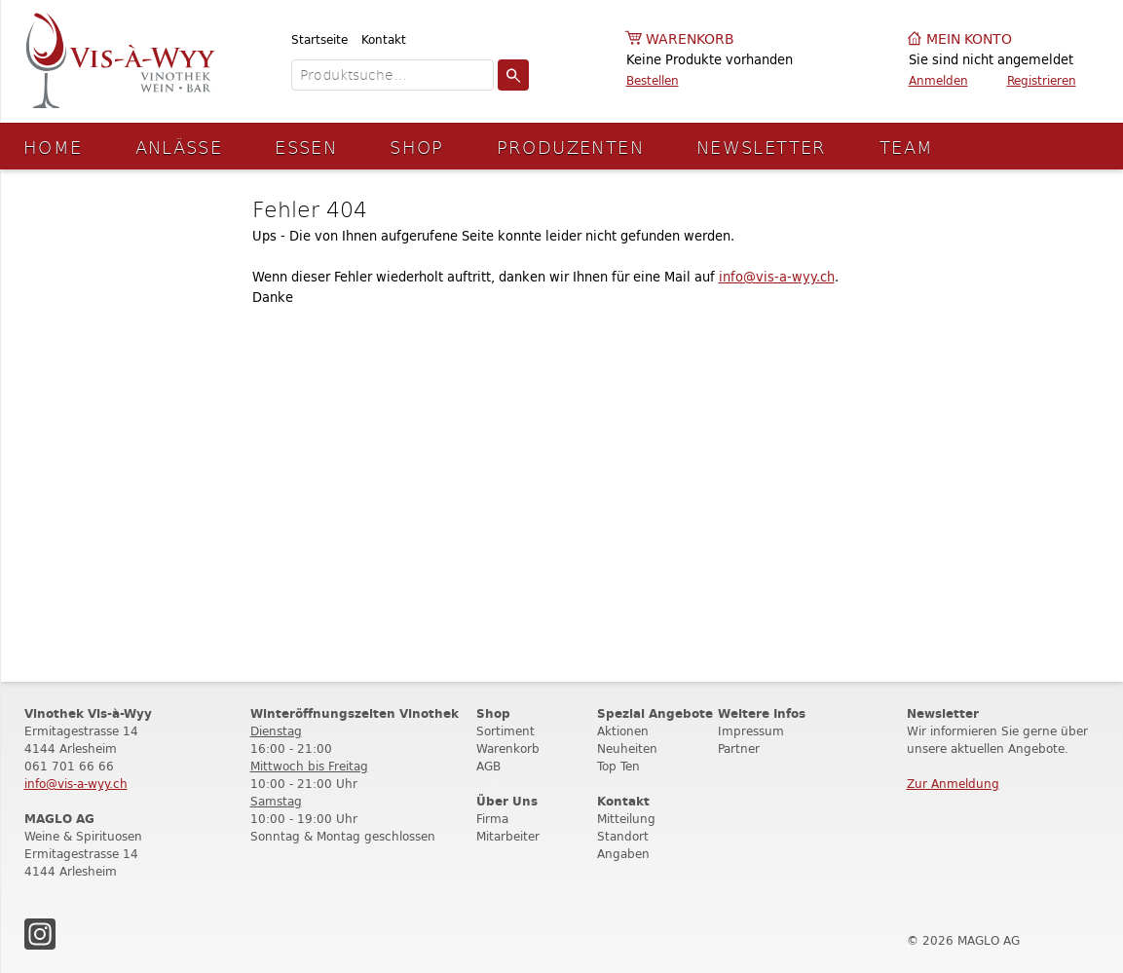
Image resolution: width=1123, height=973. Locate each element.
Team (907, 146)
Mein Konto (969, 39)
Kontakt (383, 39)
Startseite (319, 39)
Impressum (751, 731)
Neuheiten (627, 748)
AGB (488, 766)
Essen (306, 146)
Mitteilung (626, 818)
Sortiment (505, 731)
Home (53, 146)
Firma (492, 818)
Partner (739, 748)
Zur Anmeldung (953, 783)
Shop (417, 146)
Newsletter (761, 146)
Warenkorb (690, 39)
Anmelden (938, 80)
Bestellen (652, 80)
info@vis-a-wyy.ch (777, 277)
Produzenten (570, 146)
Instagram (40, 934)
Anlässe (179, 146)
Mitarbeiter (508, 836)
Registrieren (1041, 80)
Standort (623, 836)
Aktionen (623, 731)
